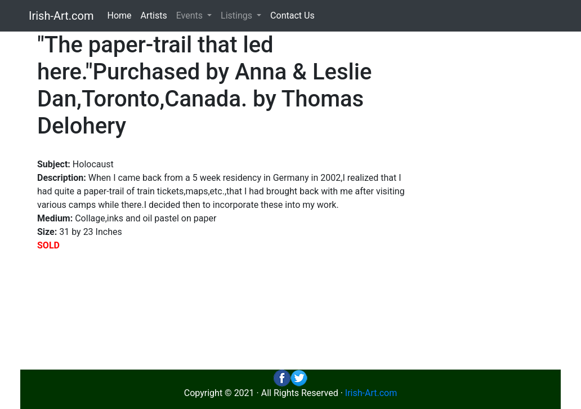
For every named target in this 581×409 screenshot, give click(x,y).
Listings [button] (237, 15)
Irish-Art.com (61, 16)
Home (120, 15)
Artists (154, 15)
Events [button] (190, 15)
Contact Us (292, 15)
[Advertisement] (493, 201)
